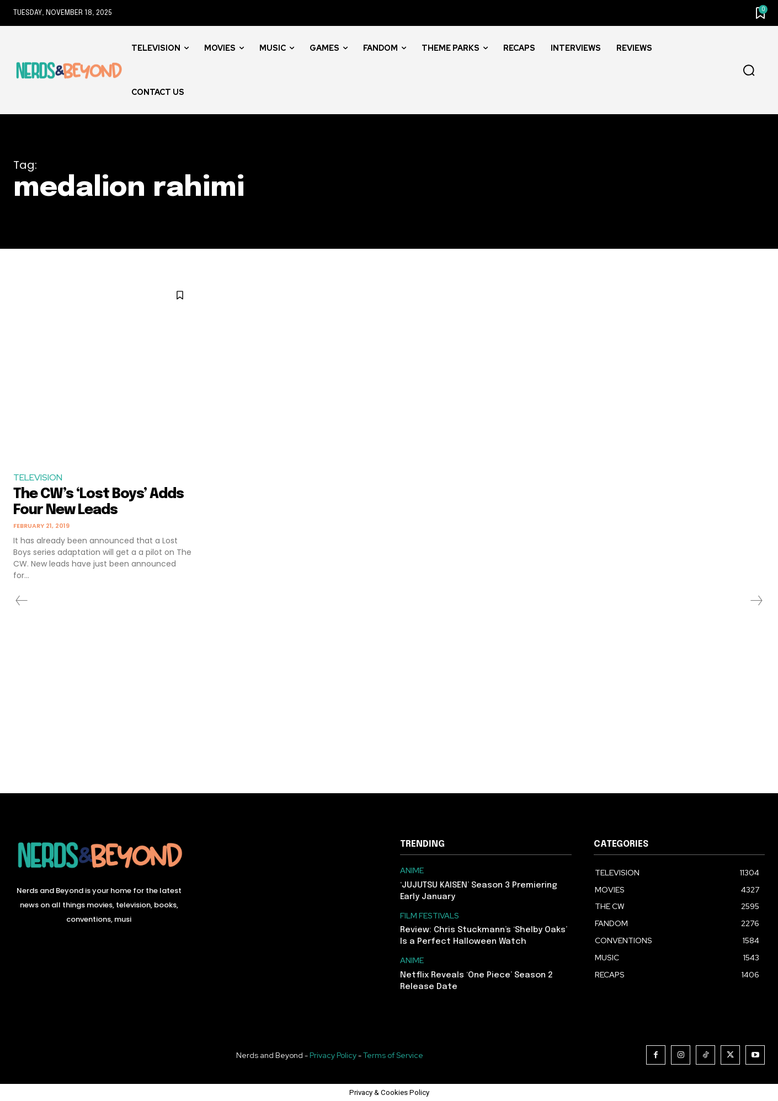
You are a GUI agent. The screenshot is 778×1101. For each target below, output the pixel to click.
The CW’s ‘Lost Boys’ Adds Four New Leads (101, 502)
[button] (749, 71)
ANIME (412, 870)
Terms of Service (393, 1055)
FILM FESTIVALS (429, 915)
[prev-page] (21, 600)
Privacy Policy (333, 1055)
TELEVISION (37, 477)
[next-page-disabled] (756, 600)
